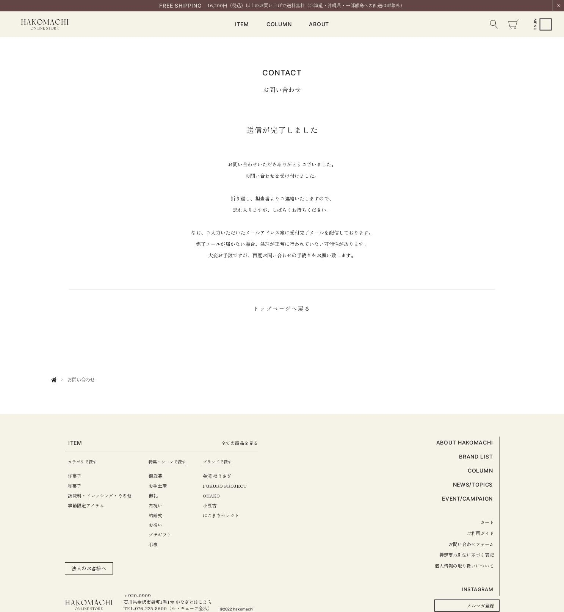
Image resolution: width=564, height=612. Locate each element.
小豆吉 (217, 505)
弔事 (156, 544)
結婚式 (159, 515)
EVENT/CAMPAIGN (467, 498)
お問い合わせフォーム (471, 544)
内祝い (159, 505)
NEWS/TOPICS (473, 484)
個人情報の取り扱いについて (464, 565)
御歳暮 (159, 476)
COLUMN (278, 24)
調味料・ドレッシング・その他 (100, 495)
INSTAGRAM (477, 589)
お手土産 (161, 485)
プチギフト (163, 534)
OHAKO (219, 495)
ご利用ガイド (480, 533)
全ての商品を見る (250, 443)
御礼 (156, 495)
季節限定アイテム (86, 505)
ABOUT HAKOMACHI (464, 442)
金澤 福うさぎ (225, 476)
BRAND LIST (476, 456)
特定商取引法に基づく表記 (466, 554)
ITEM (242, 24)
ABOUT (319, 24)
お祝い (159, 524)
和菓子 (74, 485)
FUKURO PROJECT (233, 485)
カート (487, 522)
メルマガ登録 (480, 605)
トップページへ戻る (281, 308)
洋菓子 (74, 476)
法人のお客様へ (89, 568)
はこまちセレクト (229, 515)
